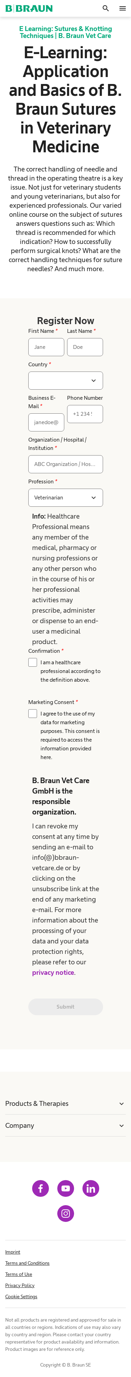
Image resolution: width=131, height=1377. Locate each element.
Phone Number (85, 398)
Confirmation (45, 651)
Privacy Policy (20, 1285)
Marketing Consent (53, 702)
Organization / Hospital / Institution (57, 444)
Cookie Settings (21, 1296)
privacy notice (53, 972)
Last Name (81, 331)
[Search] (106, 8)
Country (39, 364)
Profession (42, 481)
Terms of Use (18, 1274)
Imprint (12, 1252)
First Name (42, 331)
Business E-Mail (42, 402)
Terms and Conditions (27, 1263)
